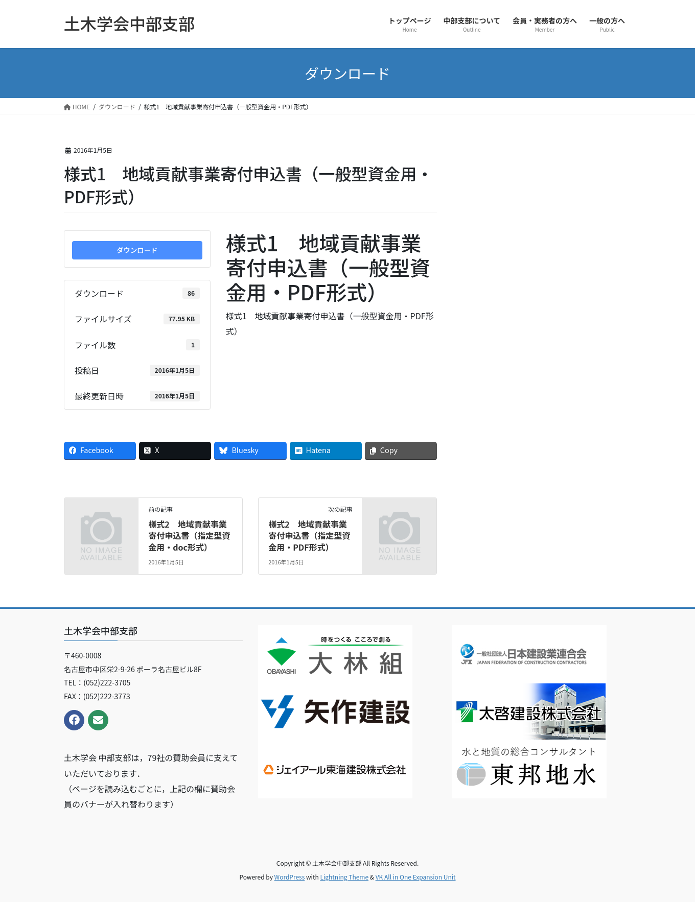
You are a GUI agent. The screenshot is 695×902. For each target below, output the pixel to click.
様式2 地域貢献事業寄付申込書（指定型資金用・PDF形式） (309, 535)
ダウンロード (137, 250)
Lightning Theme (344, 876)
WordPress (289, 876)
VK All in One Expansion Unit (416, 876)
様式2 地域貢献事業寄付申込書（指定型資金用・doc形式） (189, 535)
